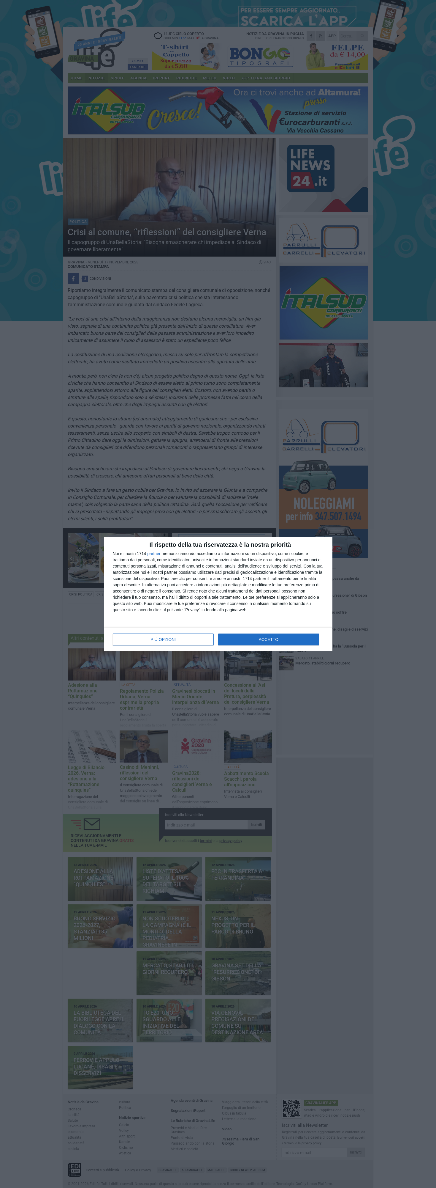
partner (153, 553)
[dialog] (218, 594)
